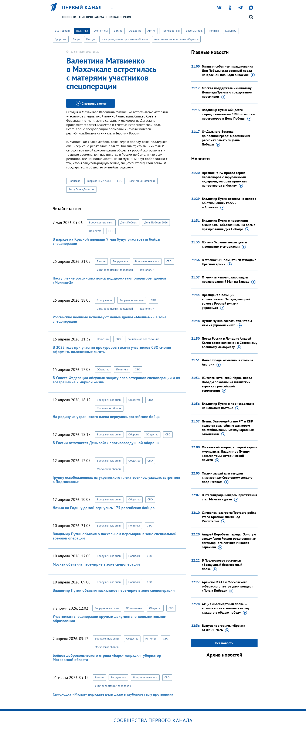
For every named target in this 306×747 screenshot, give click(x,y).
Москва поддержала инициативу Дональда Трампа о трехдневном (227, 92)
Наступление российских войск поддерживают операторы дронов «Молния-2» (109, 280)
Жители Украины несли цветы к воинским (224, 244)
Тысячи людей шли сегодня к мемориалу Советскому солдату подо (227, 477)
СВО (119, 181)
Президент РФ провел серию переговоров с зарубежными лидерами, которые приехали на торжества (224, 179)
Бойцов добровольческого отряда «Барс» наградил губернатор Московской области (107, 657)
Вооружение (120, 261)
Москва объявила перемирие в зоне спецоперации (96, 564)
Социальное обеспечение (143, 339)
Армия (151, 30)
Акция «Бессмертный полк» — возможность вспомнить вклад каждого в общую (225, 608)
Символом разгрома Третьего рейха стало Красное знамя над (229, 517)
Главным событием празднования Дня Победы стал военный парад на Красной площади (228, 70)
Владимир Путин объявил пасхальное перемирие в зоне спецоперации (114, 590)
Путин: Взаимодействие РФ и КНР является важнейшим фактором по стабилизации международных (228, 427)
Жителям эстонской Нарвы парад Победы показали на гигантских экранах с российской (227, 384)
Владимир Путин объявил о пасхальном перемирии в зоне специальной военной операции (114, 536)
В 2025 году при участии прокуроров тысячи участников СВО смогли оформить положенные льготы (112, 349)
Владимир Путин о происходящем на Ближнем (228, 405)
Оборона (133, 434)
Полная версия (118, 17)
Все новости (62, 30)
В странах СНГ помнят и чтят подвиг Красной (229, 262)
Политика (82, 30)
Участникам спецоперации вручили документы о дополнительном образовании (110, 618)
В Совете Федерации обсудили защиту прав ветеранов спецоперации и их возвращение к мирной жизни (116, 379)
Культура (230, 30)
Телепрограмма (91, 17)
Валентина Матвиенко (142, 181)
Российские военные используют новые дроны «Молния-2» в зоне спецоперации (109, 319)
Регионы (150, 638)
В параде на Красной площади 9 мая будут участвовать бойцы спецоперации (106, 241)
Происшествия (171, 30)
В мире (118, 30)
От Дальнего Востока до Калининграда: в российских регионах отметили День (226, 138)
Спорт (76, 39)
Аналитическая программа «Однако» (176, 39)
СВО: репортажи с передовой (115, 270)
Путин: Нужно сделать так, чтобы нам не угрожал (227, 323)
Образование (134, 608)
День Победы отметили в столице (227, 362)
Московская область (109, 408)
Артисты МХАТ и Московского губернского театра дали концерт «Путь (227, 586)
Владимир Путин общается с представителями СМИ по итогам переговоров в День (228, 114)
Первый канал (82, 8)
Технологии (147, 270)
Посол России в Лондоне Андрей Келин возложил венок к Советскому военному (229, 342)
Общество (135, 30)
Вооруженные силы (98, 181)
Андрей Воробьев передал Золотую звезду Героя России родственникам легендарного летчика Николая (229, 540)
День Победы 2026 (156, 222)
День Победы (128, 222)
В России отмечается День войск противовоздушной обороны (106, 442)
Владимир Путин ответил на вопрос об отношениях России (229, 203)
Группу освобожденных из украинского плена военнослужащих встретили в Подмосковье (116, 479)
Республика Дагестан (81, 189)
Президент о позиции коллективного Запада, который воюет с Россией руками (226, 301)
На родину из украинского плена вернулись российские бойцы (106, 416)
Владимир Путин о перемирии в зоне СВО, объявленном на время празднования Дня (228, 225)
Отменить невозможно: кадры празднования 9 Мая (228, 279)
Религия (214, 30)
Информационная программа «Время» (125, 39)
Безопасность (194, 30)
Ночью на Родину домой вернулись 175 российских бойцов (103, 507)
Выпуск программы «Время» (223, 627)
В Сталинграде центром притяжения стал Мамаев (229, 497)
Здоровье (61, 39)
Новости (69, 17)
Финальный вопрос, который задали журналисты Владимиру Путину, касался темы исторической (229, 453)
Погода (90, 39)
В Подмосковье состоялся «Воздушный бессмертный (222, 564)
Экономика (101, 30)
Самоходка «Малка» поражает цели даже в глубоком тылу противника (113, 694)
